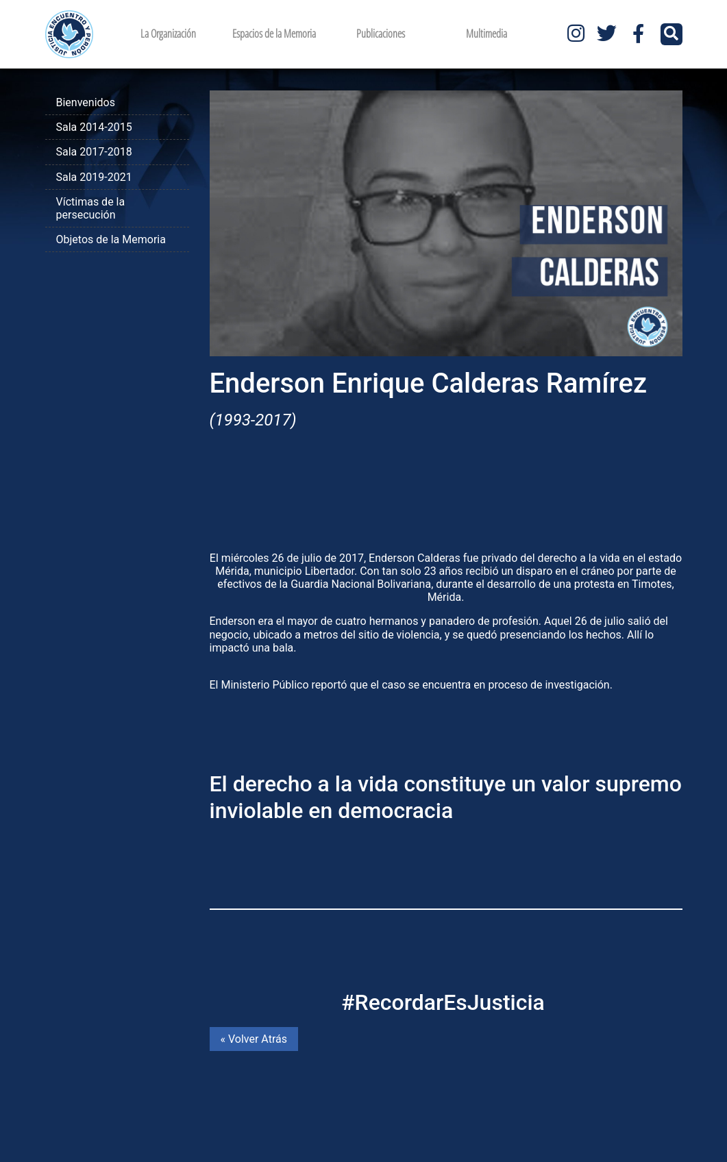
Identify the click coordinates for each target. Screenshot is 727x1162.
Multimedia (486, 33)
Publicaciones (380, 33)
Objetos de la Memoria (111, 239)
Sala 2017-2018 (94, 151)
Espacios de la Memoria (274, 33)
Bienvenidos (85, 102)
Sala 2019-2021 (94, 177)
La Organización (168, 33)
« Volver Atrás (254, 1039)
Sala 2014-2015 (94, 127)
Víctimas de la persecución (90, 208)
